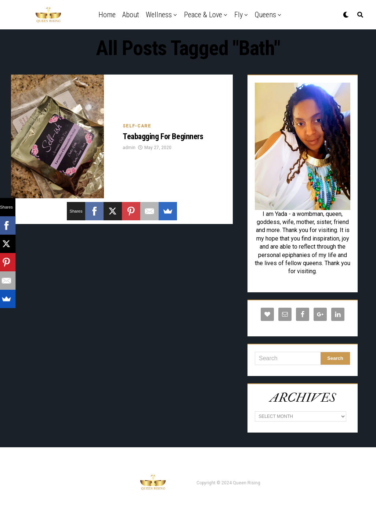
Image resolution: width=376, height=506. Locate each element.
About (130, 14)
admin (129, 147)
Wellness (159, 14)
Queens (265, 14)
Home (107, 14)
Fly (238, 14)
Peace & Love (203, 14)
